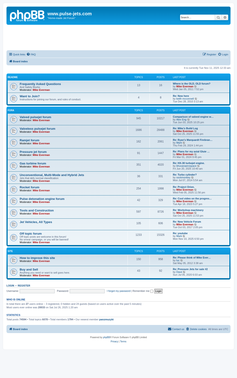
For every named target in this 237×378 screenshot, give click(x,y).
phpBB (106, 337)
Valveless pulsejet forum (37, 128)
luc (178, 260)
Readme (13, 77)
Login (10, 285)
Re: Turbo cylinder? (185, 174)
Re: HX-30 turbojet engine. (189, 163)
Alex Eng (181, 119)
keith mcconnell (185, 98)
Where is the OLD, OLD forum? (191, 83)
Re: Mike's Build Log (185, 128)
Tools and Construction (37, 210)
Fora (11, 110)
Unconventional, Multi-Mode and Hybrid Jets (52, 175)
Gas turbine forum (33, 163)
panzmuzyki (106, 319)
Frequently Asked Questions (40, 84)
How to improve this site (37, 258)
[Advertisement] (118, 37)
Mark (179, 142)
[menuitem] (31, 54)
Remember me (143, 291)
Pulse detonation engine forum (42, 199)
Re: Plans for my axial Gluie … (191, 151)
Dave (179, 272)
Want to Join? (30, 96)
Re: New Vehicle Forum (187, 221)
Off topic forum (31, 233)
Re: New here (181, 95)
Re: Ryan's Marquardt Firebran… (192, 140)
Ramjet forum (29, 140)
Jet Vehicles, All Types (36, 222)
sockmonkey (183, 177)
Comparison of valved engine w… (193, 116)
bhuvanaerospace (186, 165)
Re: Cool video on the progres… (192, 198)
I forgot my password (119, 291)
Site (10, 251)
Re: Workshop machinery (188, 210)
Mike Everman (41, 89)
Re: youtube (180, 233)
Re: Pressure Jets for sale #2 (190, 269)
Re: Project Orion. (184, 187)
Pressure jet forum (33, 152)
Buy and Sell (29, 269)
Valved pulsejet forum (35, 117)
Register (24, 285)
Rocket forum (29, 187)
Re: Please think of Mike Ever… (192, 257)
